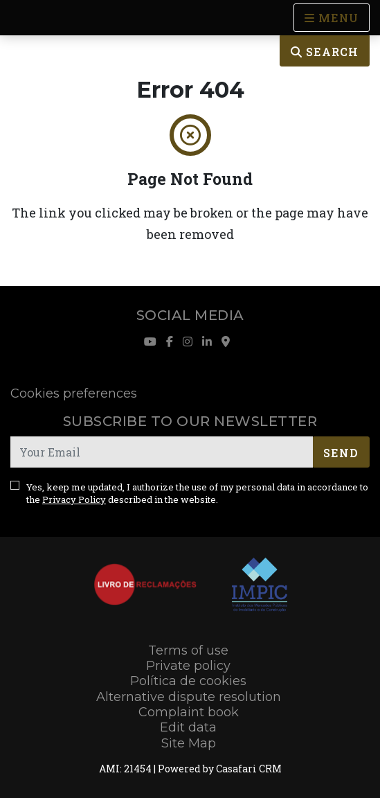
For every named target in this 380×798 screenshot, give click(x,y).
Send (341, 452)
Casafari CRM (249, 768)
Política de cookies (188, 681)
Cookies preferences (73, 393)
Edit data (188, 727)
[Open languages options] (331, 17)
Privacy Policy (74, 499)
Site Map (188, 743)
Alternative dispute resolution (188, 696)
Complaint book (188, 712)
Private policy (188, 665)
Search (325, 51)
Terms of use (188, 650)
